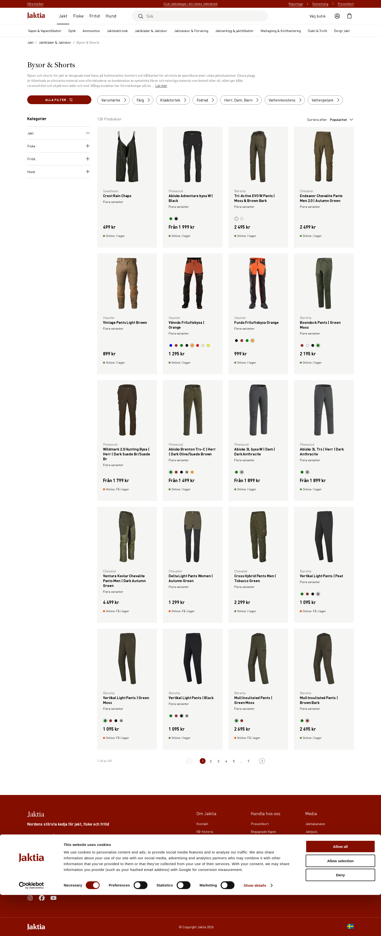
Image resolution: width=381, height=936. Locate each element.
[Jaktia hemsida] (36, 16)
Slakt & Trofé (317, 30)
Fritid (94, 15)
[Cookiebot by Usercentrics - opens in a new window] (31, 926)
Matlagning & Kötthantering (280, 30)
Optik (72, 30)
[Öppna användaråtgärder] (337, 16)
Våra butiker (205, 854)
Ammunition (91, 30)
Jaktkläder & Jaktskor (151, 30)
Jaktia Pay (258, 839)
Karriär (201, 839)
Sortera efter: (330, 119)
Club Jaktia (204, 847)
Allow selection (340, 902)
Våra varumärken (208, 862)
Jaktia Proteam (316, 839)
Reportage (296, 4)
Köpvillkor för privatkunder (270, 854)
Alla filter (59, 99)
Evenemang (320, 4)
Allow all (340, 888)
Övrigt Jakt (342, 30)
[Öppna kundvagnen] (349, 16)
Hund (111, 15)
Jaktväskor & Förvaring (191, 30)
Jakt (63, 15)
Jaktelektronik (117, 30)
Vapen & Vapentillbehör (44, 30)
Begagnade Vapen (263, 831)
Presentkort (346, 4)
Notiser (202, 870)
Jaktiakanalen (315, 823)
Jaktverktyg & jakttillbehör (234, 30)
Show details (255, 926)
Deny (340, 916)
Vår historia (204, 831)
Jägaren (311, 847)
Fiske (78, 15)
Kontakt (202, 823)
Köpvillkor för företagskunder (273, 847)
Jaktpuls (311, 831)
